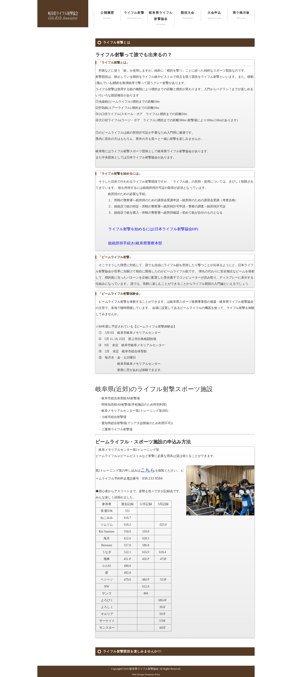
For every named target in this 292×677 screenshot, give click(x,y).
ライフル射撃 (134, 15)
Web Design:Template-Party (146, 674)
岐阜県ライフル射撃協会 (161, 19)
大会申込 (214, 15)
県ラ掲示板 (241, 15)
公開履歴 (107, 15)
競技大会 (187, 15)
